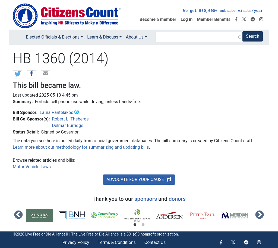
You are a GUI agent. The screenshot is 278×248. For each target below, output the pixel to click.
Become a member (158, 19)
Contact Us (155, 242)
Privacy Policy (75, 242)
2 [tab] (143, 225)
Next (259, 215)
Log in (186, 19)
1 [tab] (135, 225)
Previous (18, 215)
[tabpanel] (42, 215)
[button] (17, 75)
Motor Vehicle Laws (32, 166)
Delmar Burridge (67, 125)
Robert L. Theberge (70, 119)
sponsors (145, 199)
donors (177, 199)
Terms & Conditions (117, 242)
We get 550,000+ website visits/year (223, 11)
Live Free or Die (91, 234)
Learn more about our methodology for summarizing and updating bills (81, 147)
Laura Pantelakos (56, 112)
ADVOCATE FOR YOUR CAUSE (139, 179)
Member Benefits (213, 19)
